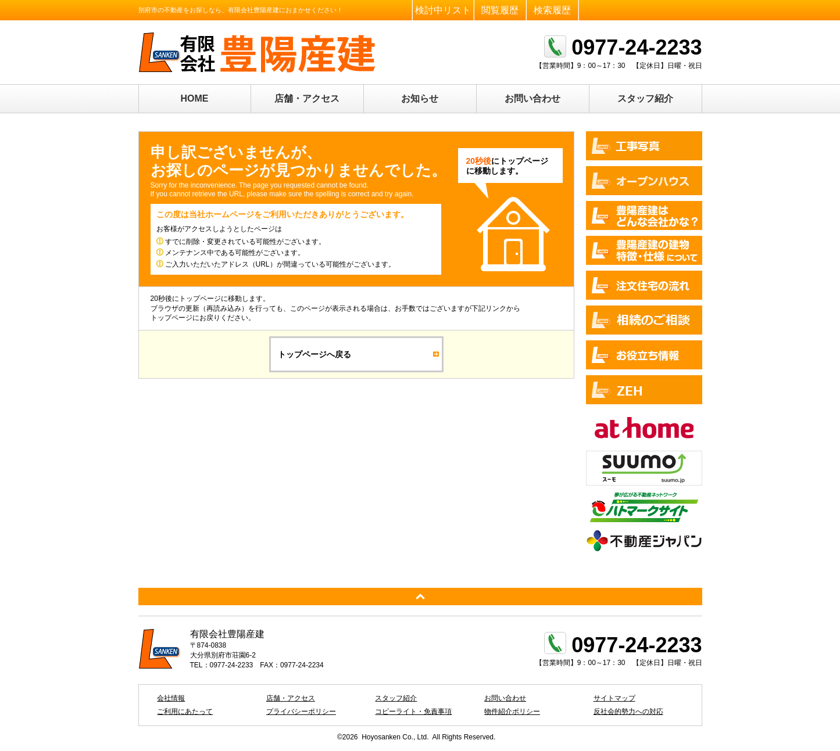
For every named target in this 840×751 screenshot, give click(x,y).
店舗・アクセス (306, 98)
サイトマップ (614, 698)
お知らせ (419, 98)
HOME (195, 98)
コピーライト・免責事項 (413, 711)
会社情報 (171, 698)
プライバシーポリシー (301, 711)
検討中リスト (443, 10)
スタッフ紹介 (645, 98)
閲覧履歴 (500, 10)
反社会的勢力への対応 (628, 711)
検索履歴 (552, 10)
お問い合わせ (532, 98)
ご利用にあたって (185, 711)
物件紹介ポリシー (512, 711)
